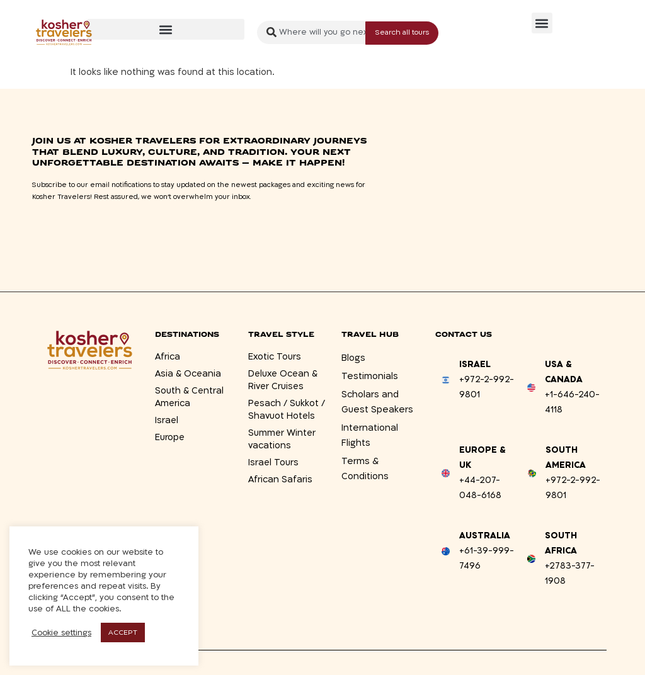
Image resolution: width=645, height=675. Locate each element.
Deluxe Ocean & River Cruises (284, 380)
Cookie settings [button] (61, 632)
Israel (167, 420)
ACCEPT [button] (122, 632)
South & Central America (190, 397)
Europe (170, 437)
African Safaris (280, 479)
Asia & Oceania (188, 374)
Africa (167, 357)
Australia (484, 536)
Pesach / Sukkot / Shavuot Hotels (287, 409)
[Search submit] (401, 32)
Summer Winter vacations (282, 439)
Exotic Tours (274, 357)
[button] (165, 29)
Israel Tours (273, 462)
